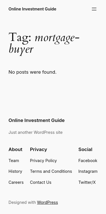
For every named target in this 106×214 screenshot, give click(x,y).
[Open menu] (94, 9)
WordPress (47, 202)
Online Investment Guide (32, 8)
